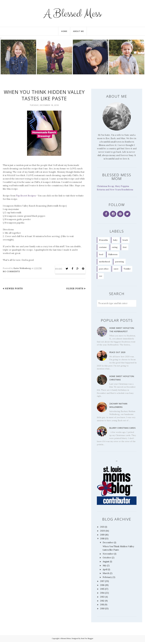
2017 (102, 581)
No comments (11, 271)
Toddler (127, 269)
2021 (102, 526)
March (106, 573)
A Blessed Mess (72, 13)
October (107, 557)
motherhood (104, 261)
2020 (102, 530)
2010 (102, 608)
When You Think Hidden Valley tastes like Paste (44, 95)
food (101, 254)
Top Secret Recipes (26, 195)
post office (103, 269)
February (107, 577)
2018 (102, 538)
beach (125, 240)
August (106, 561)
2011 (102, 604)
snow (116, 269)
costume (103, 247)
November (108, 553)
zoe (100, 276)
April (105, 569)
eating (115, 247)
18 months (103, 240)
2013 (102, 596)
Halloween (112, 254)
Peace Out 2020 (117, 352)
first (125, 247)
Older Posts (74, 288)
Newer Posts (14, 288)
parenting (119, 261)
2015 (102, 589)
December (108, 542)
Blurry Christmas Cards (122, 428)
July (104, 565)
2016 (102, 585)
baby (115, 240)
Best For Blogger (87, 638)
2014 (102, 592)
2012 (102, 600)
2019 (102, 534)
